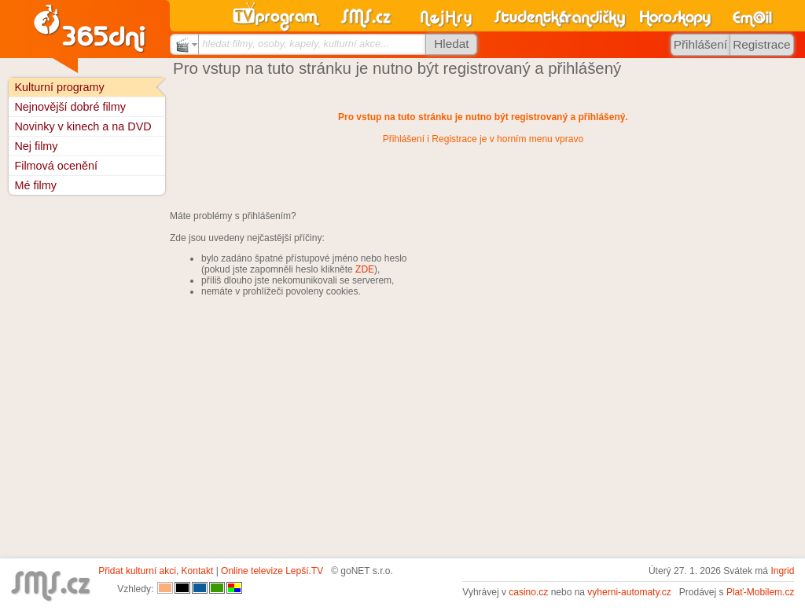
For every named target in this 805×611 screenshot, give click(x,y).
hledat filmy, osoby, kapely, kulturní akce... (295, 43)
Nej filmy (35, 146)
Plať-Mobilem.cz (760, 592)
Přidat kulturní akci (137, 570)
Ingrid (782, 570)
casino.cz (528, 592)
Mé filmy (35, 185)
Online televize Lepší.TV (272, 570)
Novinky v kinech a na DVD (82, 126)
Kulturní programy (59, 87)
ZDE (364, 269)
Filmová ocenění (55, 165)
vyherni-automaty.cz (629, 592)
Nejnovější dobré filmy (70, 107)
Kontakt (198, 570)
